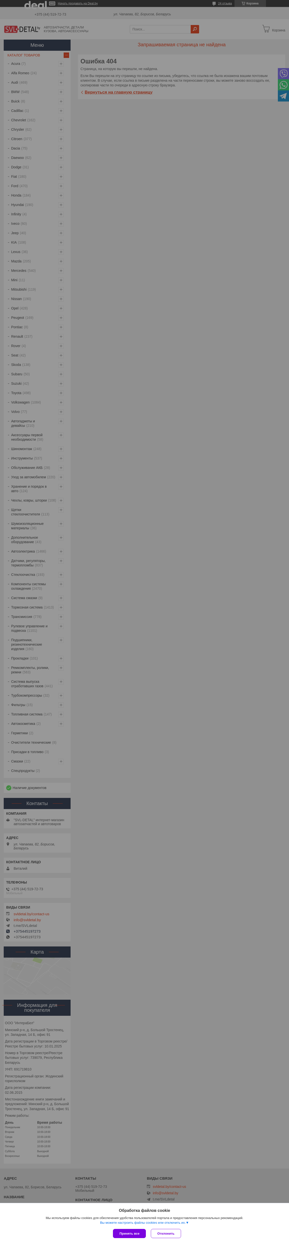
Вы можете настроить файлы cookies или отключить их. (143, 1222)
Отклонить (165, 1233)
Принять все (129, 1233)
